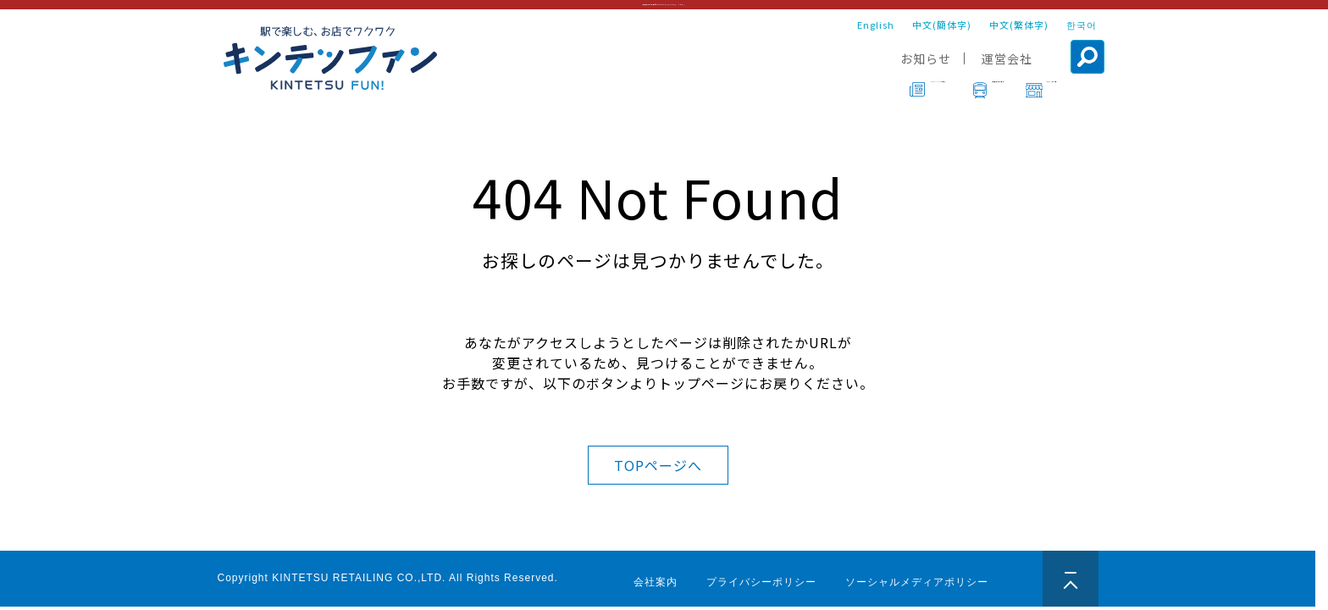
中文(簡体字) (941, 40)
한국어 (1081, 40)
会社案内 (656, 582)
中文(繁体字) (1019, 40)
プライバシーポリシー (761, 582)
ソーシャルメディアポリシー (916, 582)
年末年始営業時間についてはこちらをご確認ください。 (664, 12)
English (875, 40)
